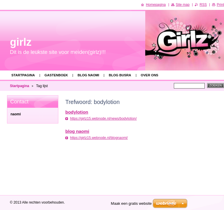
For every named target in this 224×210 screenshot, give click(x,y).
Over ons (149, 75)
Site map (183, 5)
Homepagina (156, 5)
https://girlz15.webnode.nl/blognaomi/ (99, 138)
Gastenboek (56, 75)
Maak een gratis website (131, 203)
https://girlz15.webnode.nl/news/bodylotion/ (103, 119)
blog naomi (88, 75)
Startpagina (23, 75)
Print (220, 5)
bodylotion (76, 112)
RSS (203, 5)
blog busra (120, 75)
